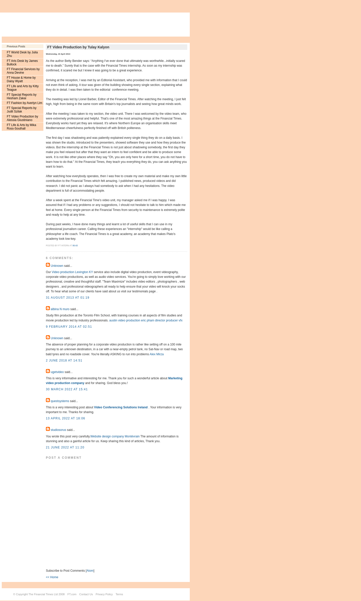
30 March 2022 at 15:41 (67, 389)
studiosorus (58, 430)
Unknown (57, 266)
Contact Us (86, 594)
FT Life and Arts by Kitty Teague (23, 87)
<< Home (52, 577)
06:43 (75, 246)
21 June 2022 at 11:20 (65, 447)
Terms (119, 594)
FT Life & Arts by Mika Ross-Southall (21, 126)
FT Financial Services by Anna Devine (23, 70)
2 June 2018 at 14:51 (64, 360)
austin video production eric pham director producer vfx (146, 320)
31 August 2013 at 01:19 (67, 297)
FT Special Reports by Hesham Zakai (22, 96)
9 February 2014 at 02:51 (69, 326)
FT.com (71, 594)
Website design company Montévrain (115, 436)
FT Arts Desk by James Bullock (22, 62)
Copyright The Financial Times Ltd (37, 594)
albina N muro (60, 309)
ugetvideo (57, 372)
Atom (90, 570)
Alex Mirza (157, 354)
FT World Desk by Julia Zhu (22, 54)
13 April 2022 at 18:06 (65, 418)
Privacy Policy (104, 594)
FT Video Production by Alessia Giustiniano (22, 118)
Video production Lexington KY (72, 272)
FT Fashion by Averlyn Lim (24, 103)
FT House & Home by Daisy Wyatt (21, 79)
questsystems (60, 401)
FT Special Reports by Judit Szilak (22, 109)
